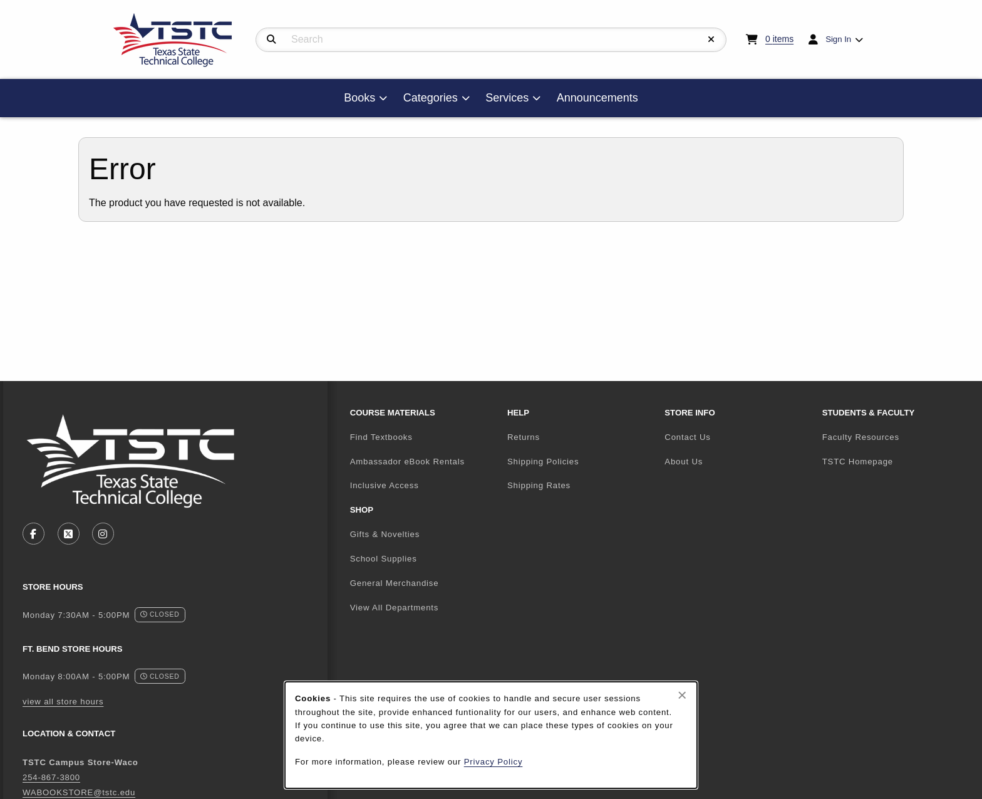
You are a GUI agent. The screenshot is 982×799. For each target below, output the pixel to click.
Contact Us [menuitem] (687, 437)
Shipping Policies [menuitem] (543, 461)
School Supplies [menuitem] (383, 558)
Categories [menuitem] (430, 97)
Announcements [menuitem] (597, 97)
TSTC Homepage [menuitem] (895, 461)
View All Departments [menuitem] (394, 607)
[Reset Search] (711, 39)
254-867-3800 (51, 777)
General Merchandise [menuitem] (394, 583)
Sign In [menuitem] (838, 39)
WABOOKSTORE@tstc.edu (79, 792)
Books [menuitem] (359, 97)
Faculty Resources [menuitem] (860, 437)
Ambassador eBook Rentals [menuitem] (407, 461)
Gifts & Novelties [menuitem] (385, 534)
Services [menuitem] (507, 97)
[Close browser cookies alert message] (682, 695)
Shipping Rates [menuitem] (539, 485)
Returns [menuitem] (523, 437)
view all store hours (63, 701)
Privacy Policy (493, 761)
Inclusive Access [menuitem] (384, 485)
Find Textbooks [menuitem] (381, 437)
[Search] (271, 39)
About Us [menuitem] (683, 461)
